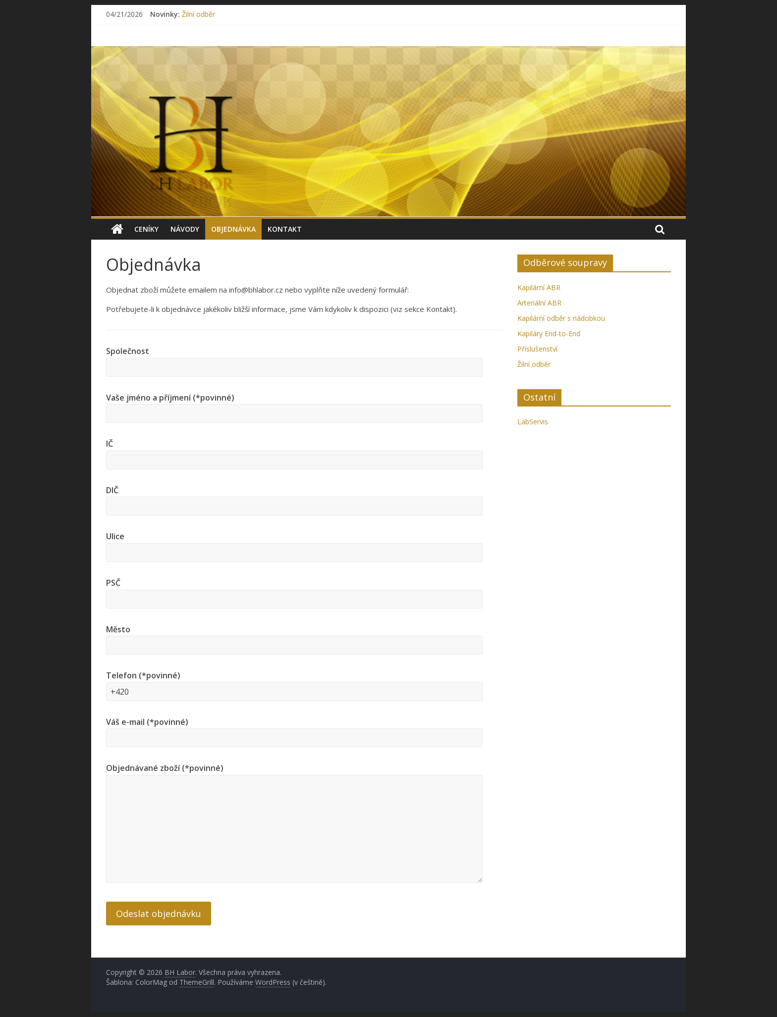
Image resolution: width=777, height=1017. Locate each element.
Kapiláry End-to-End (548, 333)
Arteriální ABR (539, 302)
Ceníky (146, 229)
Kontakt (285, 229)
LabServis (532, 421)
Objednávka (233, 229)
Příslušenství (537, 349)
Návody (184, 229)
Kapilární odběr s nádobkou (561, 318)
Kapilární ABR (538, 287)
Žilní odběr (198, 14)
